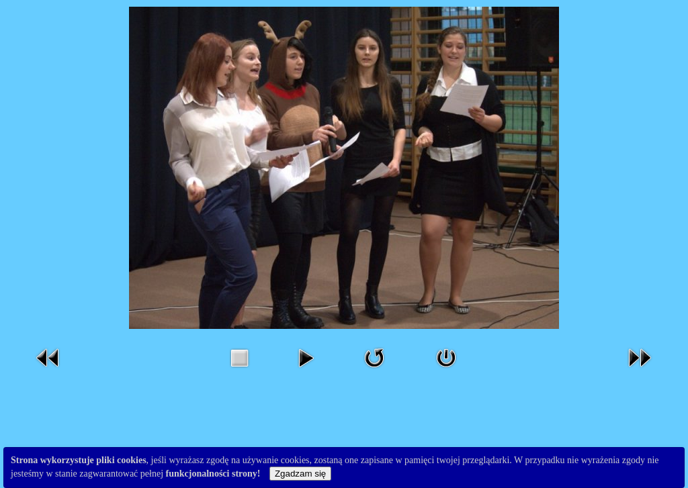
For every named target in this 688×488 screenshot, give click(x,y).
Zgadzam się (300, 474)
